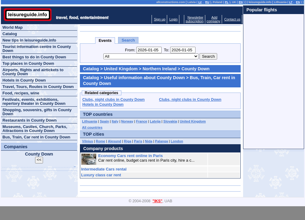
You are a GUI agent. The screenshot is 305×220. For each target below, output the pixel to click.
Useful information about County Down (144, 77)
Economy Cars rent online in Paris (130, 155)
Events (105, 40)
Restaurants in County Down (29, 120)
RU (207, 2)
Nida (148, 141)
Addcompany (213, 19)
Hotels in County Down (103, 104)
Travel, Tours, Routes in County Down (38, 86)
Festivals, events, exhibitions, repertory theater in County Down (34, 101)
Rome (100, 141)
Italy (115, 121)
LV (200, 2)
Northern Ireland (159, 68)
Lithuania (89, 121)
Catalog (91, 68)
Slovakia (170, 121)
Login (173, 19)
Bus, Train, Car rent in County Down (36, 137)
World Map (12, 27)
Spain (104, 121)
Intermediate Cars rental (104, 169)
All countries (92, 127)
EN (241, 2)
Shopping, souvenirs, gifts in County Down (37, 112)
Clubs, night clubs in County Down (113, 99)
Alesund (114, 141)
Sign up (159, 19)
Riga (127, 141)
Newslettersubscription (194, 19)
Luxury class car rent (101, 175)
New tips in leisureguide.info (29, 40)
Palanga (161, 141)
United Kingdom (121, 68)
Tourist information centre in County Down (36, 48)
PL (226, 2)
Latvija (155, 121)
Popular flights (261, 9)
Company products (103, 148)
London (177, 141)
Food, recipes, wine (20, 93)
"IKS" (157, 201)
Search (128, 40)
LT (290, 2)
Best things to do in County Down (34, 57)
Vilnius (87, 141)
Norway (127, 121)
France (141, 121)
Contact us (232, 19)
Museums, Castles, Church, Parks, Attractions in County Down (34, 128)
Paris (138, 141)
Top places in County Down (28, 63)
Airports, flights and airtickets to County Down (32, 72)
